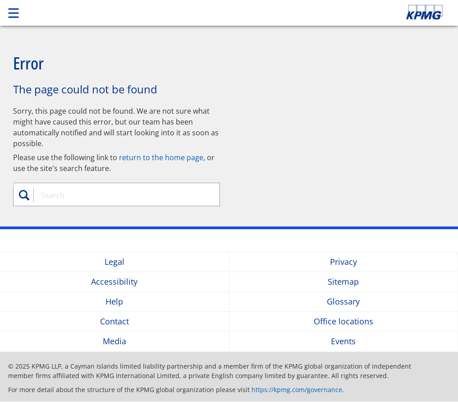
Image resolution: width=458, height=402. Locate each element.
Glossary (343, 301)
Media (114, 341)
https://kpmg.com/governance (297, 389)
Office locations (343, 321)
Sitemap (343, 282)
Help (114, 301)
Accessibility (114, 282)
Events (343, 341)
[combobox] (121, 195)
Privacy (343, 262)
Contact (114, 321)
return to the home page (161, 157)
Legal (114, 262)
